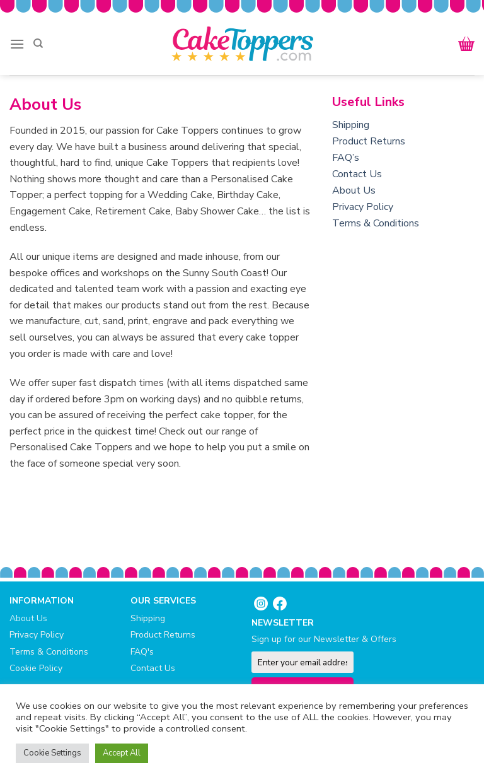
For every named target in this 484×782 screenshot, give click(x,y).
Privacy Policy (362, 207)
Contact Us (357, 174)
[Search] (38, 43)
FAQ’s (345, 158)
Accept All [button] (122, 753)
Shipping (350, 125)
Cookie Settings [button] (52, 753)
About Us (354, 190)
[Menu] (17, 43)
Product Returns (368, 141)
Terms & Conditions (375, 223)
